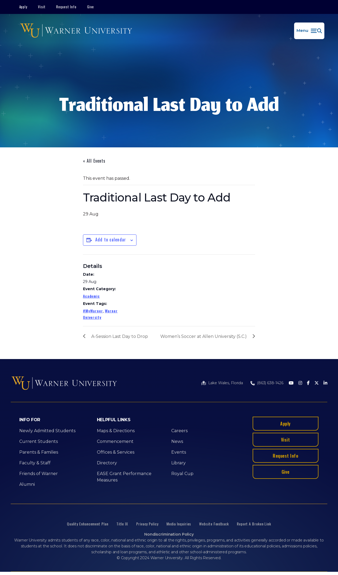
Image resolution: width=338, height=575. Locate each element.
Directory (107, 462)
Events (178, 452)
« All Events (94, 161)
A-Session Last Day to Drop (119, 336)
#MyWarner (93, 310)
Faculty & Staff (35, 462)
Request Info (66, 6)
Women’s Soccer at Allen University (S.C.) (203, 336)
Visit (41, 6)
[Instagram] (300, 383)
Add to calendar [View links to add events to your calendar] (110, 239)
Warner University (100, 314)
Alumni (27, 484)
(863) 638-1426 (270, 382)
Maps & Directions (116, 430)
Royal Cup (182, 473)
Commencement (115, 441)
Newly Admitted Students (47, 430)
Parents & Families (38, 452)
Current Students (38, 441)
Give (90, 6)
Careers (179, 430)
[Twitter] (316, 383)
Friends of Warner (38, 473)
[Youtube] (291, 383)
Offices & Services (115, 452)
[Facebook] (308, 383)
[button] (309, 31)
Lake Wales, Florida (225, 382)
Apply (23, 6)
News (177, 441)
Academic (91, 296)
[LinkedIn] (325, 383)
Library (178, 462)
